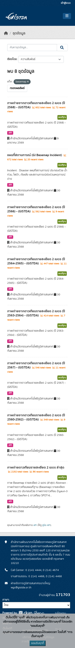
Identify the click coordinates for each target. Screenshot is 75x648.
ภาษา (5, 600)
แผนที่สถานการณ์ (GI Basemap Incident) (35, 155)
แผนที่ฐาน (62, 117)
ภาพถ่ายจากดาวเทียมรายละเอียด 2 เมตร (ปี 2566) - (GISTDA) (36, 209)
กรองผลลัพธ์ (17, 88)
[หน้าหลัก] (6, 33)
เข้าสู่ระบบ (66, 3)
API (10, 132)
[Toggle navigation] (67, 16)
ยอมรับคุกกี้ (37, 643)
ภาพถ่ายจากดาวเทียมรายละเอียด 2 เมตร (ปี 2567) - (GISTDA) (36, 365)
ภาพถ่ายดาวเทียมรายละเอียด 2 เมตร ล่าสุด (35, 467)
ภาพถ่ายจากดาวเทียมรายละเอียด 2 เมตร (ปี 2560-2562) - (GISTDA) (36, 417)
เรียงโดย (12, 59)
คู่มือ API (46, 525)
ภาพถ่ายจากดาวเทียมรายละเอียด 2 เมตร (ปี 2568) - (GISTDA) (36, 105)
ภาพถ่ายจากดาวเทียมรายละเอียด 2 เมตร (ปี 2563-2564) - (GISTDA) (36, 313)
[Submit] (62, 47)
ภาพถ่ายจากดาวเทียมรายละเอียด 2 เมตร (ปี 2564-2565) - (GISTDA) (36, 261)
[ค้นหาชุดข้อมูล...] (32, 47)
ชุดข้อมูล (19, 33)
